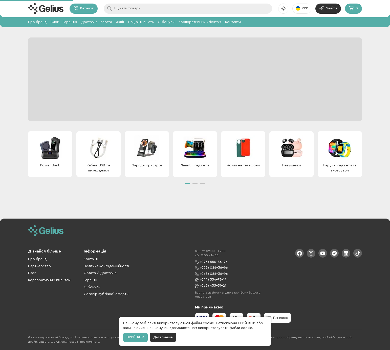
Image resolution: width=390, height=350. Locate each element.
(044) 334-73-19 (210, 280)
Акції (120, 22)
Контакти (233, 22)
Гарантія (70, 22)
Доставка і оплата (96, 22)
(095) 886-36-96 (211, 262)
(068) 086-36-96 (211, 274)
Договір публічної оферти (106, 294)
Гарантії (90, 280)
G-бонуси (166, 22)
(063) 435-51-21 (210, 286)
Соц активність (141, 22)
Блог (55, 22)
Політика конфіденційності (106, 266)
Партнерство (39, 266)
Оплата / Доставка (100, 273)
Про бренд (37, 22)
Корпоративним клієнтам (200, 22)
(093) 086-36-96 (211, 268)
